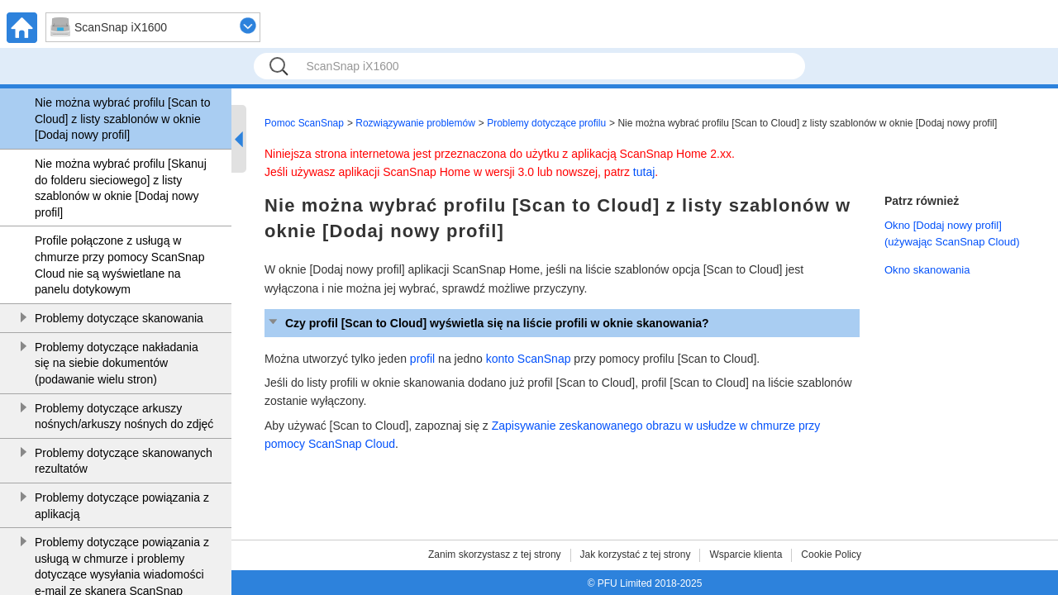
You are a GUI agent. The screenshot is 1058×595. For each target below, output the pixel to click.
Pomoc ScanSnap (304, 123)
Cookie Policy (831, 554)
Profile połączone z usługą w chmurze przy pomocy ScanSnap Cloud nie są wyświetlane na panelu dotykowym (119, 265)
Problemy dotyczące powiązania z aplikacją (122, 506)
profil (422, 358)
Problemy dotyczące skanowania (119, 318)
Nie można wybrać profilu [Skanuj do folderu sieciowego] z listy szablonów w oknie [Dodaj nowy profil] (121, 188)
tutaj (644, 171)
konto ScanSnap (528, 358)
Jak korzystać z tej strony (635, 554)
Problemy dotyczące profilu (546, 123)
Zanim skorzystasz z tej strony (494, 554)
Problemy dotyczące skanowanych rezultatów (123, 461)
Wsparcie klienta (745, 554)
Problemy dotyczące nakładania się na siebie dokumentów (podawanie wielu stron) (116, 363)
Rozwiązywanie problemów (415, 123)
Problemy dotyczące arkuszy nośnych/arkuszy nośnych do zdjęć (124, 416)
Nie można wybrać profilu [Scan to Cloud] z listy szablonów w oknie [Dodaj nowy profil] (122, 118)
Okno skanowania (927, 270)
